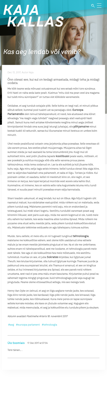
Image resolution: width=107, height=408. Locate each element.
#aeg (11, 325)
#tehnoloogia (49, 325)
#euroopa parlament (28, 325)
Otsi (93, 6)
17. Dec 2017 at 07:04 (37, 343)
